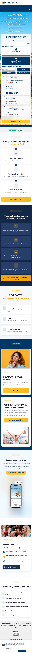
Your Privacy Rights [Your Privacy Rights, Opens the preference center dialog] (12, 650)
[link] (16, 634)
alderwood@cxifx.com (12, 86)
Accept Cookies (22, 650)
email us (5, 625)
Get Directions (10, 88)
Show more (4, 117)
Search (23, 69)
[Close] (30, 642)
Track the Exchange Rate (16, 473)
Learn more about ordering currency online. (16, 24)
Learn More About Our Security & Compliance (15, 278)
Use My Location (23, 72)
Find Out (16, 390)
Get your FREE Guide (16, 420)
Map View (8, 72)
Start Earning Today (11, 567)
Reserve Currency (15, 121)
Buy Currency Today (16, 199)
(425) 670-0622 (10, 84)
